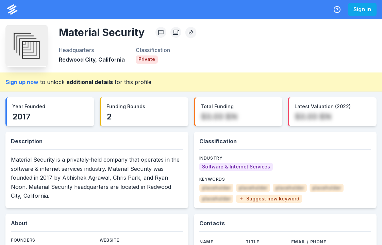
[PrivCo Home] (12, 9)
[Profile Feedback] (160, 32)
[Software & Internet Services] (236, 167)
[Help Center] (337, 9)
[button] (269, 199)
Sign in (362, 9)
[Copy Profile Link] (190, 32)
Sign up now (21, 82)
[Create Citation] (175, 32)
